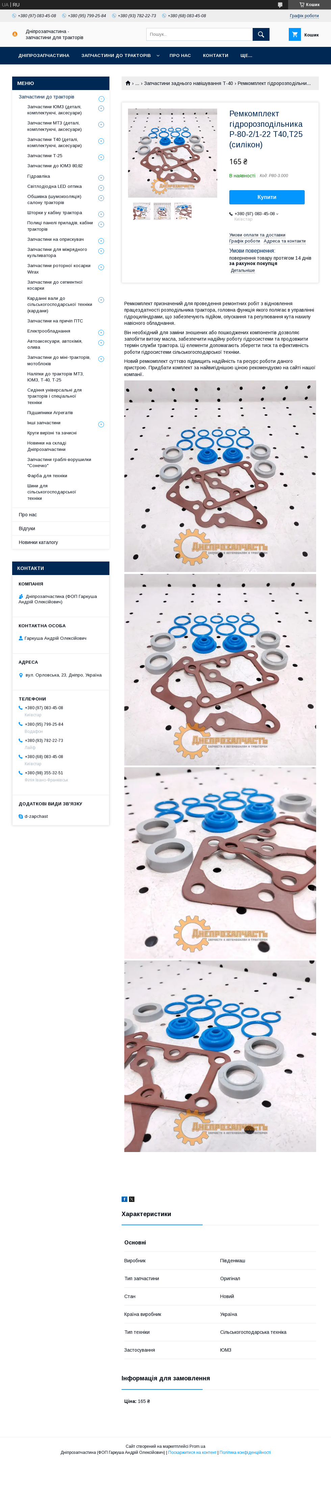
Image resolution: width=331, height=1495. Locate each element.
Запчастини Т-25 (44, 155)
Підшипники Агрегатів (50, 412)
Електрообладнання (48, 331)
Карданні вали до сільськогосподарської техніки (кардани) (59, 304)
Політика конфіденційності (245, 1452)
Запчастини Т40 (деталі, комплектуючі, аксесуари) (54, 142)
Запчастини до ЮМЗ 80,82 (55, 165)
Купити (267, 197)
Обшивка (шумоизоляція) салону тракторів (54, 199)
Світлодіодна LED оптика (54, 186)
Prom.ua (197, 1446)
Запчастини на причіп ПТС (55, 320)
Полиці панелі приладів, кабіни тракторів (60, 225)
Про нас (180, 55)
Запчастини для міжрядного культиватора (57, 252)
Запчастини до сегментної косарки (55, 285)
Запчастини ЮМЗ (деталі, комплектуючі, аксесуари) (54, 109)
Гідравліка (38, 176)
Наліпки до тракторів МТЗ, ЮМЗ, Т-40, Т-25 (55, 376)
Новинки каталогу (38, 542)
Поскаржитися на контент (192, 1452)
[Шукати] (261, 34)
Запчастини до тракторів (116, 55)
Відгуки (27, 528)
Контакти (215, 55)
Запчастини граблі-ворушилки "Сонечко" (59, 462)
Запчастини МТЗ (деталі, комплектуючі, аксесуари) (54, 126)
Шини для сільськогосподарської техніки (51, 491)
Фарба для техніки (47, 475)
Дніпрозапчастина (43, 55)
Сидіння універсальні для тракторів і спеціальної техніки (54, 396)
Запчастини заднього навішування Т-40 (188, 83)
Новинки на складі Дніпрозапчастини (46, 446)
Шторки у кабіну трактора (54, 212)
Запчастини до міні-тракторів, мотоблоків (59, 360)
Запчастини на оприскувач (55, 239)
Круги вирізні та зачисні (52, 432)
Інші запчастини (43, 422)
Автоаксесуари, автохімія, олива (54, 344)
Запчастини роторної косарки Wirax (59, 268)
